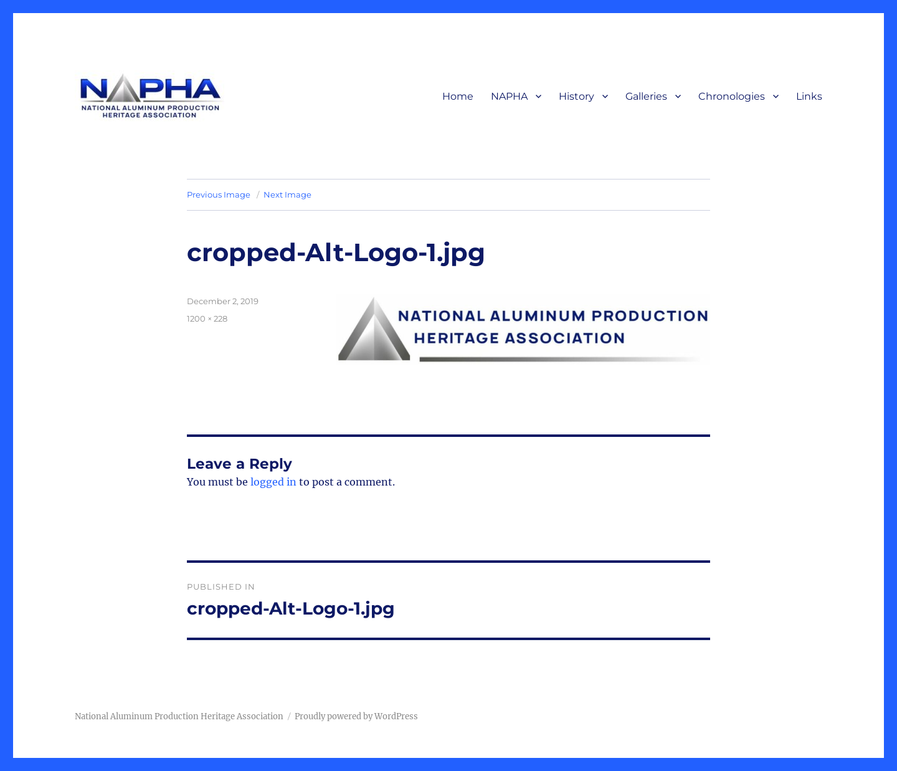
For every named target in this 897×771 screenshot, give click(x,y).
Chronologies (731, 96)
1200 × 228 (207, 318)
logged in (273, 482)
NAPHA (509, 96)
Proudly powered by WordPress (356, 716)
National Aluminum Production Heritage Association (179, 716)
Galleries (646, 96)
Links (809, 96)
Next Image (287, 194)
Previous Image (218, 194)
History (576, 96)
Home (457, 96)
